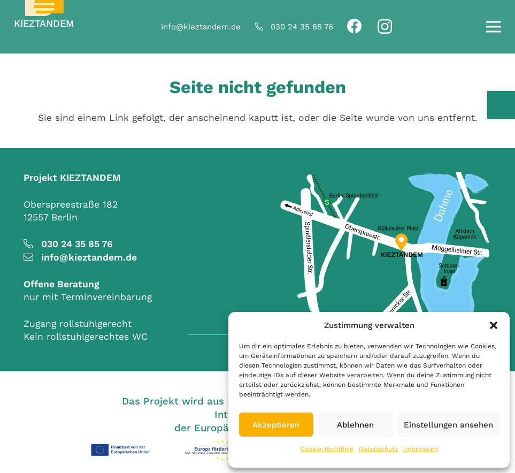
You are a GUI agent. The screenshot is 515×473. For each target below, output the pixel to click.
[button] (493, 325)
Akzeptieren (275, 425)
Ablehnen (355, 425)
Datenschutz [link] (378, 449)
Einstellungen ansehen (448, 425)
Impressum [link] (420, 449)
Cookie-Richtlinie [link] (327, 449)
